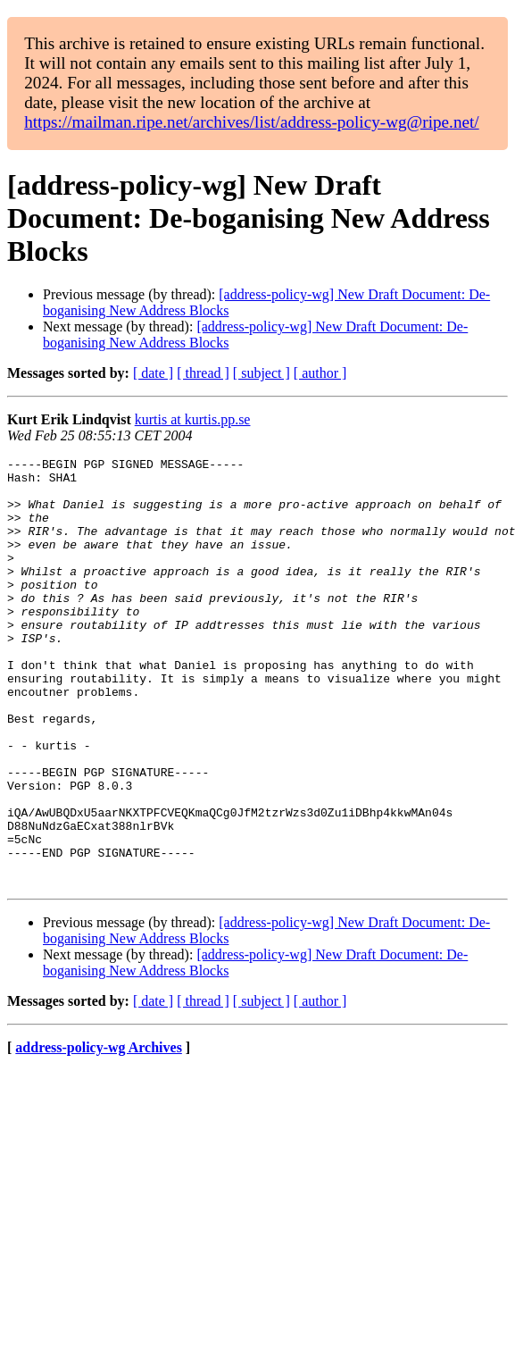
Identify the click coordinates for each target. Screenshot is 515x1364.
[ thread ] (203, 373)
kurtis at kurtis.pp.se (193, 419)
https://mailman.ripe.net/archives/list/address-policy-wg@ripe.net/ (251, 122)
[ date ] (153, 373)
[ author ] (320, 373)
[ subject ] (261, 373)
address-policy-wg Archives (98, 1133)
